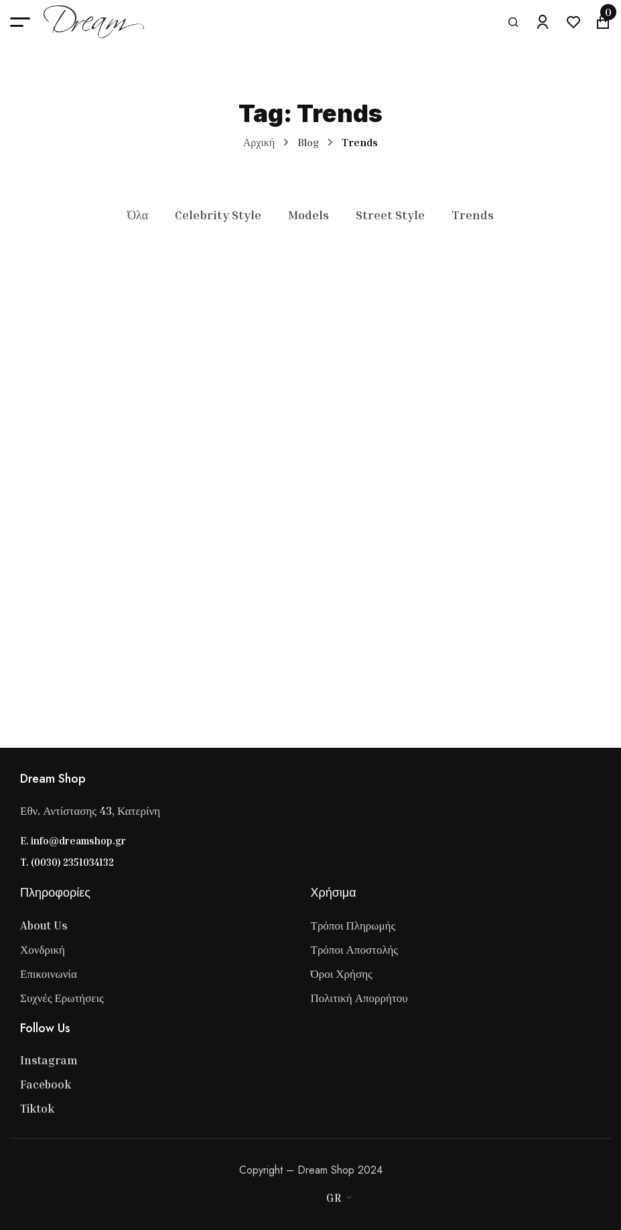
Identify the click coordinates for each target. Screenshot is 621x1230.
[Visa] (270, 1197)
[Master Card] (283, 1197)
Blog (308, 142)
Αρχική (259, 142)
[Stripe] (296, 1197)
